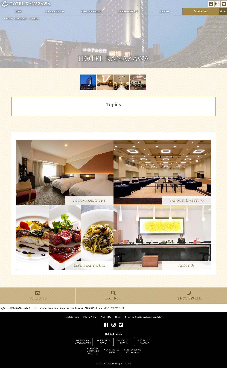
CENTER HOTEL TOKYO (111, 351)
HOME (18, 11)
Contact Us (37, 295)
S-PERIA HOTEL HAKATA (124, 341)
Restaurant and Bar (91, 11)
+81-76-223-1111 (115, 308)
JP (223, 11)
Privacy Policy (89, 317)
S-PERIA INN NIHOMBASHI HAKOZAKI (93, 351)
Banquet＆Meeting (127, 11)
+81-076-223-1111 (189, 295)
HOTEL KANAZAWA (26, 4)
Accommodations (54, 11)
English (35, 18)
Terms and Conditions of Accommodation (143, 317)
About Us (164, 11)
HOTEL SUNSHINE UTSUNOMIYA (132, 351)
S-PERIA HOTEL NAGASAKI (145, 341)
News (117, 317)
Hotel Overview (72, 317)
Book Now (200, 11)
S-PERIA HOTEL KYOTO (103, 341)
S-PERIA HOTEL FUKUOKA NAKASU (82, 341)
